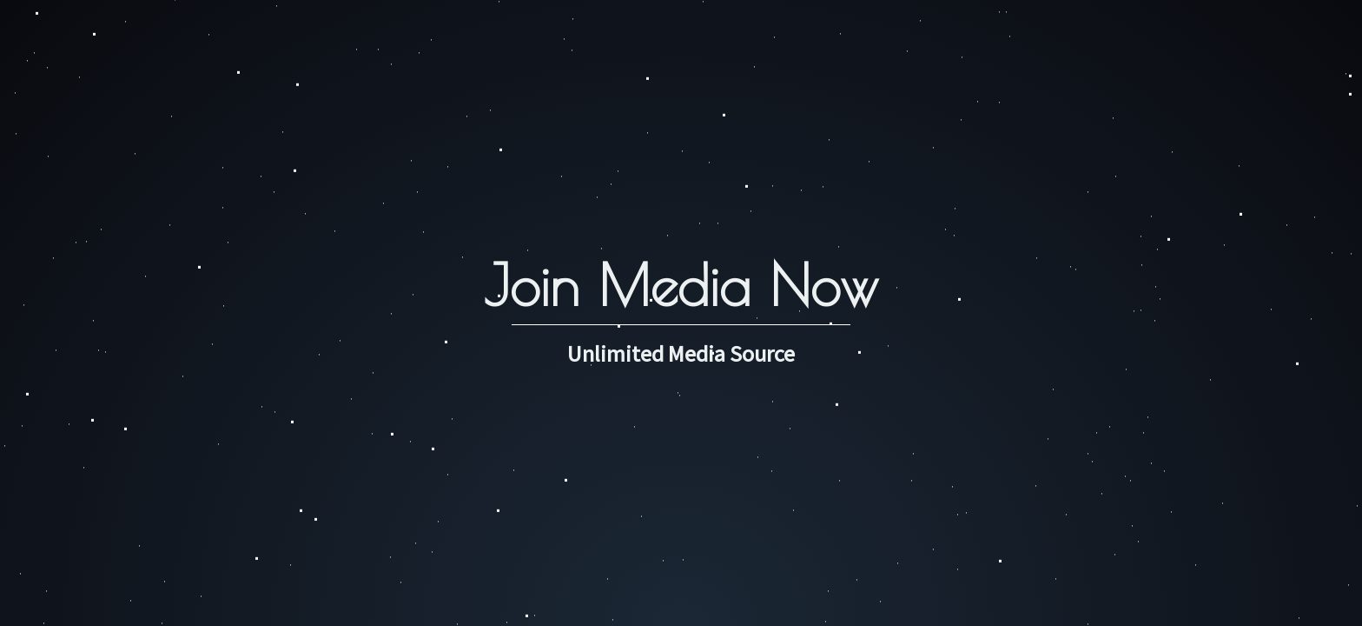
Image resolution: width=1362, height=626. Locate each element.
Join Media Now (681, 284)
